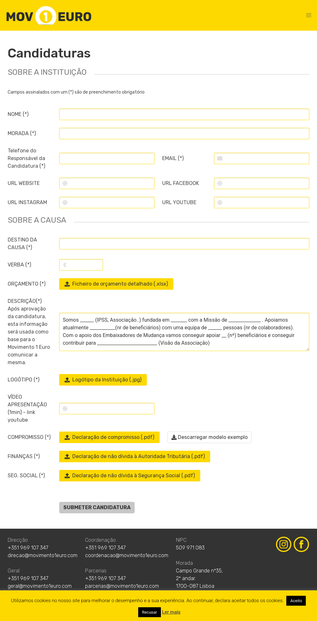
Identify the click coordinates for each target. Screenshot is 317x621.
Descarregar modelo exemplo (209, 437)
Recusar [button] (149, 612)
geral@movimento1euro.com (40, 586)
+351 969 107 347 (28, 548)
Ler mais (171, 612)
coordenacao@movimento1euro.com (126, 555)
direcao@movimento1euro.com (42, 555)
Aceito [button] (296, 600)
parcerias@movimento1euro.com (122, 586)
